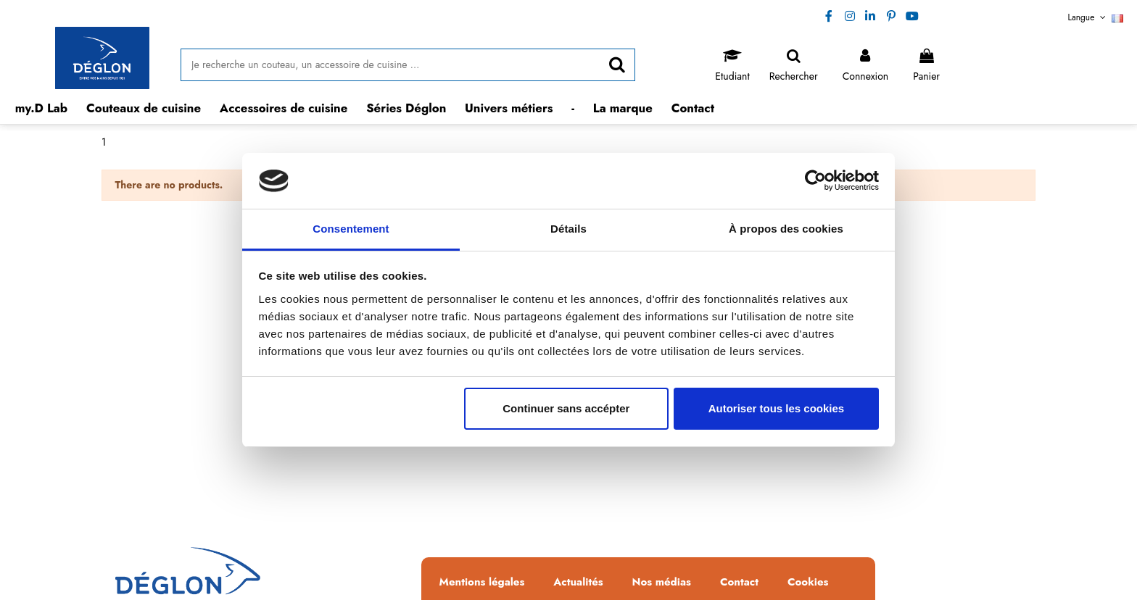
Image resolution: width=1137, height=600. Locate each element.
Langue (1096, 17)
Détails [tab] (568, 228)
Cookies (807, 582)
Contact (739, 582)
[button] (143, 108)
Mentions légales (482, 582)
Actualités (578, 582)
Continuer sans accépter (566, 408)
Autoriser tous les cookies (776, 408)
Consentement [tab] (351, 228)
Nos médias (661, 582)
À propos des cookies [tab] (786, 228)
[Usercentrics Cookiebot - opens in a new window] (815, 180)
